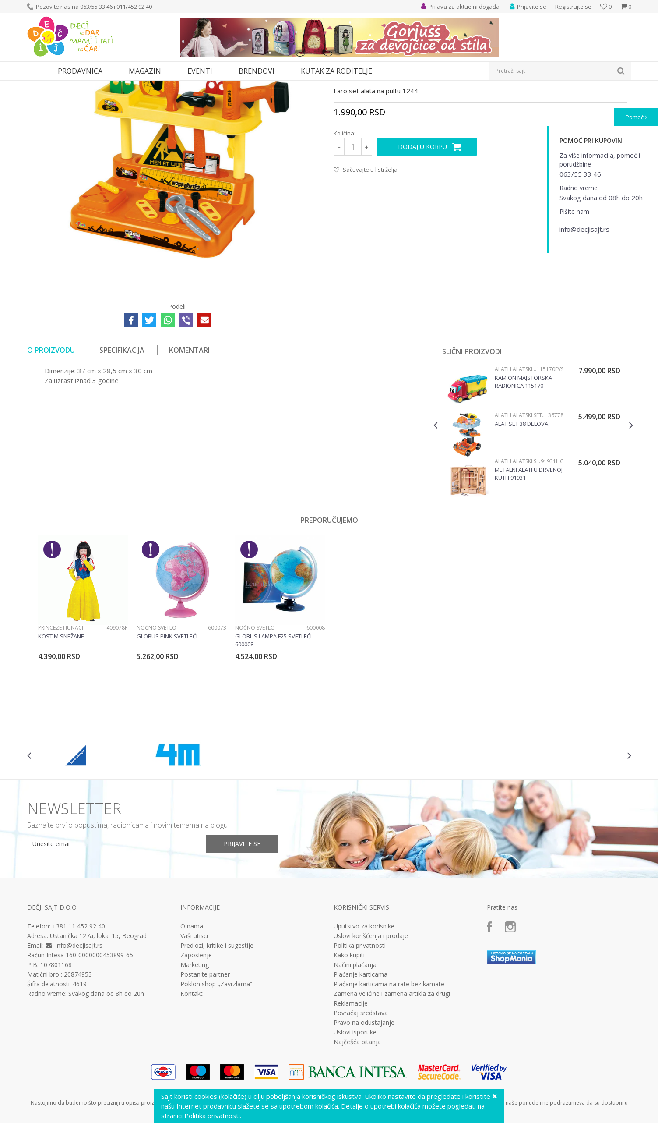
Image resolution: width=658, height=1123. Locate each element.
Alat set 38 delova (521, 504)
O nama (191, 1006)
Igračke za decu (104, 86)
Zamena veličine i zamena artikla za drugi (392, 1074)
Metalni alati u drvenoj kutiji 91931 (529, 554)
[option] (533, 516)
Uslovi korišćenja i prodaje (371, 1016)
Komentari (189, 431)
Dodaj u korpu (422, 227)
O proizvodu (51, 431)
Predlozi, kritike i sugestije (216, 1026)
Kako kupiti (349, 1035)
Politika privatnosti (360, 1026)
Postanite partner (205, 1055)
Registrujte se (573, 7)
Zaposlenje (196, 1035)
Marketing (194, 1045)
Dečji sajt (38, 86)
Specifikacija (121, 431)
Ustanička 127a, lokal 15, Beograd (98, 1016)
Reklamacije (351, 1084)
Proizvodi (67, 86)
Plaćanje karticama (360, 1055)
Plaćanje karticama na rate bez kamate (389, 1064)
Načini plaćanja (355, 1045)
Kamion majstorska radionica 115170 (523, 462)
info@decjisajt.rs (79, 1026)
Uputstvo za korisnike (364, 1006)
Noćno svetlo (156, 708)
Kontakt (191, 1074)
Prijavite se (242, 924)
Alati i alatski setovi (153, 86)
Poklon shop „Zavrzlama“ (216, 1064)
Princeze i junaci (60, 708)
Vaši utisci (194, 1016)
